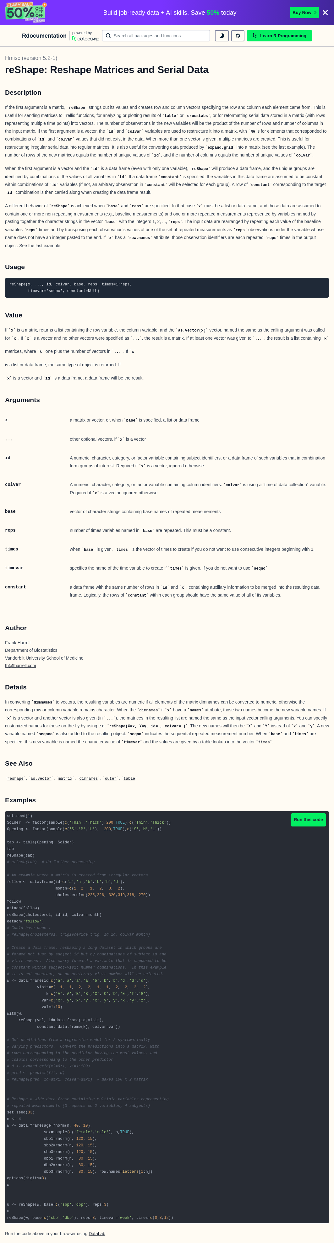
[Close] (325, 12)
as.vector (40, 779)
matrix (65, 779)
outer (111, 779)
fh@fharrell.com (20, 665)
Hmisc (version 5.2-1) (31, 58)
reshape (15, 779)
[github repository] (237, 35)
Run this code (308, 819)
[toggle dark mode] (222, 35)
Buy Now (304, 12)
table (129, 779)
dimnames (88, 779)
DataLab (97, 1233)
